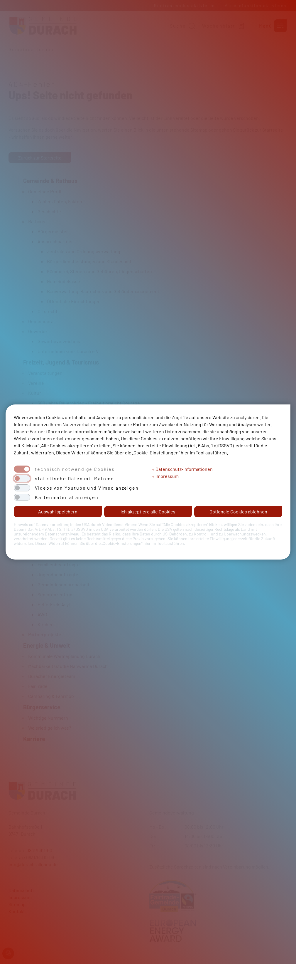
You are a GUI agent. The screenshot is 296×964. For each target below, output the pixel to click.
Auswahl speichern (57, 511)
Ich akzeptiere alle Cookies (148, 511)
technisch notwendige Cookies (75, 469)
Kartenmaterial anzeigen (67, 497)
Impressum (165, 476)
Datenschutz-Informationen (182, 469)
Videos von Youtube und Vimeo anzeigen (87, 488)
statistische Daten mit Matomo (74, 478)
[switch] (22, 478)
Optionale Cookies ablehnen (238, 511)
